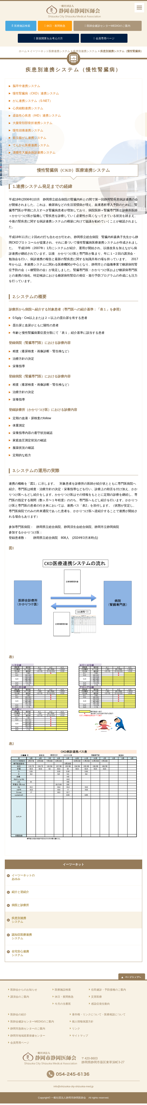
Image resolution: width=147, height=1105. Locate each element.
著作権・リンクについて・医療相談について (99, 1014)
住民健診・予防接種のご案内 (108, 989)
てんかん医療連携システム (31, 145)
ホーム (23, 51)
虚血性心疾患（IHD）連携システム (37, 115)
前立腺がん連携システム (29, 137)
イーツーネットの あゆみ (23, 877)
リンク (76, 1028)
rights (95, 1097)
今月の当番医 (63, 1003)
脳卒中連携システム (26, 86)
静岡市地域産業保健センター (27, 1035)
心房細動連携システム (28, 108)
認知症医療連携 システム (22, 936)
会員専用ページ (19, 1042)
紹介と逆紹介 (20, 891)
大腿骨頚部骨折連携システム (32, 123)
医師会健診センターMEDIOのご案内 (32, 1021)
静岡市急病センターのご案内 (27, 1028)
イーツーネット (73, 864)
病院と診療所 (20, 905)
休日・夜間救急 (64, 996)
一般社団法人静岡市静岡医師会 (68, 1097)
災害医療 (96, 996)
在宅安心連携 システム (20, 953)
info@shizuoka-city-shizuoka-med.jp (73, 1086)
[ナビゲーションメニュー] (139, 7)
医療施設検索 (63, 989)
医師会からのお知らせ (23, 989)
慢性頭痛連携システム (28, 130)
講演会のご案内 (19, 996)
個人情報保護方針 (82, 1021)
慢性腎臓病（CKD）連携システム (36, 93)
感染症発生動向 (100, 1003)
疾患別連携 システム (19, 920)
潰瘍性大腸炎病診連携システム (34, 152)
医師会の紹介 (18, 1014)
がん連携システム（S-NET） (32, 100)
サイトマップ (80, 1035)
